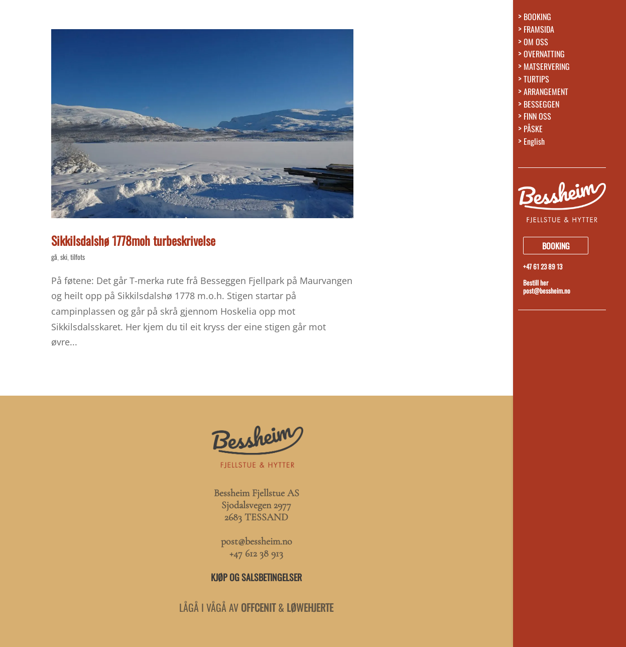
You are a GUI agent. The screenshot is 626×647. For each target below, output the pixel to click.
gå (54, 256)
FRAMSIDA (539, 31)
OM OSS (536, 44)
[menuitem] (572, 146)
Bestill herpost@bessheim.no (546, 287)
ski (63, 256)
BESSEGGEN (541, 106)
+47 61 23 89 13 (542, 266)
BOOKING (537, 19)
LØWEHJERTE (310, 607)
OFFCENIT (258, 607)
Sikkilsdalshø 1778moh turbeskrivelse (133, 240)
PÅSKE (533, 131)
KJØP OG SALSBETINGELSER (256, 577)
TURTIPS (536, 81)
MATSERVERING (547, 68)
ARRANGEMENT (546, 94)
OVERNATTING (544, 56)
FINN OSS (537, 118)
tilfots (77, 256)
